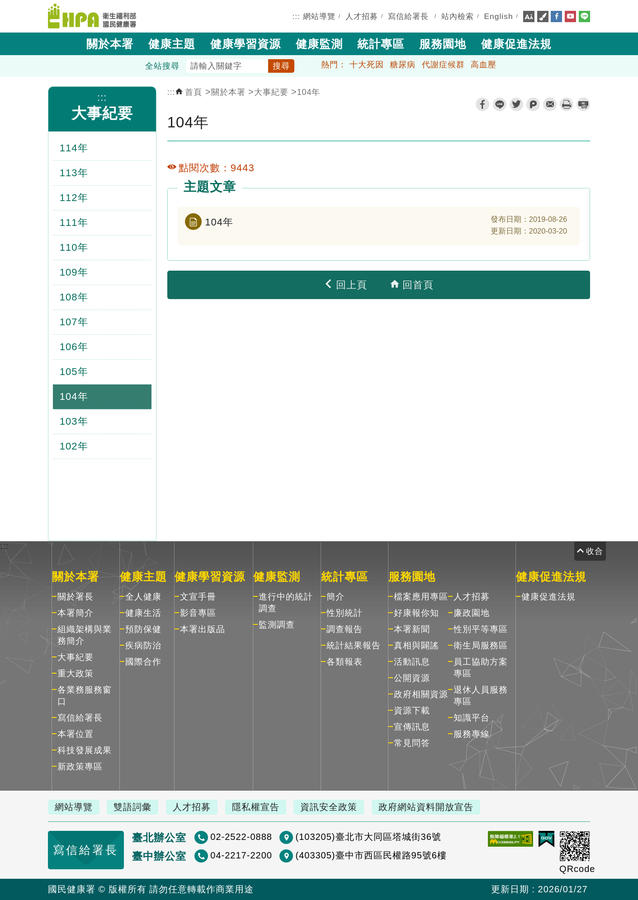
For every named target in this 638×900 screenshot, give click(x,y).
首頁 (189, 92)
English (498, 16)
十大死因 (367, 64)
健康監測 (319, 44)
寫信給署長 (408, 16)
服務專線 (472, 734)
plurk (533, 104)
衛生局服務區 (481, 645)
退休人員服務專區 (481, 695)
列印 (566, 104)
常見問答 (412, 743)
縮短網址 (583, 104)
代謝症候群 (443, 64)
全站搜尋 (162, 65)
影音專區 (198, 613)
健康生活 (143, 613)
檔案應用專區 (421, 596)
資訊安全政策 (328, 807)
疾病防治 (143, 645)
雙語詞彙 (132, 807)
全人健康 (143, 596)
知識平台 (472, 717)
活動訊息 (412, 661)
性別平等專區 (481, 629)
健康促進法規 (516, 44)
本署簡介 (75, 613)
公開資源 (412, 678)
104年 (309, 92)
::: (296, 16)
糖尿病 (403, 64)
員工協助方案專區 (481, 667)
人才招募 (361, 16)
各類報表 (344, 661)
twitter (516, 104)
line (499, 104)
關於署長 (75, 596)
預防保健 (143, 629)
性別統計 (344, 613)
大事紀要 (102, 113)
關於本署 (109, 44)
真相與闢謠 (416, 645)
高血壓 (483, 64)
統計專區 (380, 44)
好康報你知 (416, 613)
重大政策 (75, 673)
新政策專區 (80, 766)
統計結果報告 (353, 645)
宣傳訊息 (412, 726)
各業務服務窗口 (84, 695)
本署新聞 (412, 629)
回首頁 (412, 285)
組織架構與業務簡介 (84, 635)
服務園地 (442, 44)
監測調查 (277, 624)
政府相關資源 (421, 694)
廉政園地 (472, 613)
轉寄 (550, 104)
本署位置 (75, 734)
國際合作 (143, 661)
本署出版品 (202, 629)
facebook (482, 104)
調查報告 (344, 629)
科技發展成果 (84, 750)
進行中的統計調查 (286, 602)
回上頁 (345, 285)
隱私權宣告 (255, 807)
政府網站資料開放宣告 (425, 807)
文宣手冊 (198, 596)
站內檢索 (457, 16)
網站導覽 (319, 16)
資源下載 (412, 710)
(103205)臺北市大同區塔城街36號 (368, 837)
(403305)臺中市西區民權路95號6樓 (370, 855)
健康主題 (171, 44)
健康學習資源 (245, 44)
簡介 (335, 596)
